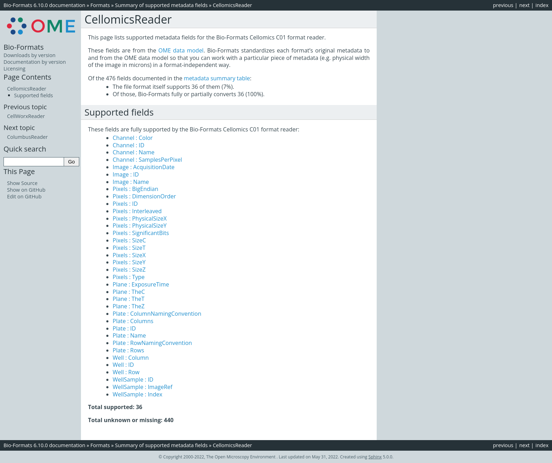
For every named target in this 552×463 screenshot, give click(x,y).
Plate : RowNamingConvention (152, 343)
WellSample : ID (133, 379)
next (524, 5)
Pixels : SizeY (129, 262)
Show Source (22, 183)
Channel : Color (133, 138)
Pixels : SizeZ (129, 269)
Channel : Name (134, 152)
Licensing (14, 68)
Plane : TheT (128, 299)
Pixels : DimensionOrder (144, 196)
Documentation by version (35, 61)
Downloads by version (30, 55)
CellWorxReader (26, 116)
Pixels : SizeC (129, 240)
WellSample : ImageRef (142, 387)
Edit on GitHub (24, 196)
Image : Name (131, 182)
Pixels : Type (129, 277)
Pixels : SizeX (129, 255)
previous (503, 5)
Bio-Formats (24, 47)
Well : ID (123, 365)
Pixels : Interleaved (137, 211)
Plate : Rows (128, 350)
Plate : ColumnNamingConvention (157, 313)
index (541, 5)
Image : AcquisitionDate (144, 167)
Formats (100, 5)
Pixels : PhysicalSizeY (140, 225)
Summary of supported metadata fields (161, 5)
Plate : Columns (133, 321)
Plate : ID (124, 328)
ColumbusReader (27, 137)
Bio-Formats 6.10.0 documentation (44, 5)
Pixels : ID (125, 204)
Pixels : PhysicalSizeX (140, 218)
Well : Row (126, 372)
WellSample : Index (137, 394)
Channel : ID (128, 145)
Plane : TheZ (129, 306)
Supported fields (33, 95)
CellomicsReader (232, 5)
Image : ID (126, 174)
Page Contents (27, 77)
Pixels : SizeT (129, 248)
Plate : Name (129, 335)
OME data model (180, 50)
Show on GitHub (26, 189)
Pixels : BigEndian (135, 189)
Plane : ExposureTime (141, 284)
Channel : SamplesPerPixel (147, 159)
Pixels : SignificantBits (141, 233)
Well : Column (131, 358)
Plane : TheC (129, 292)
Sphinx (375, 457)
